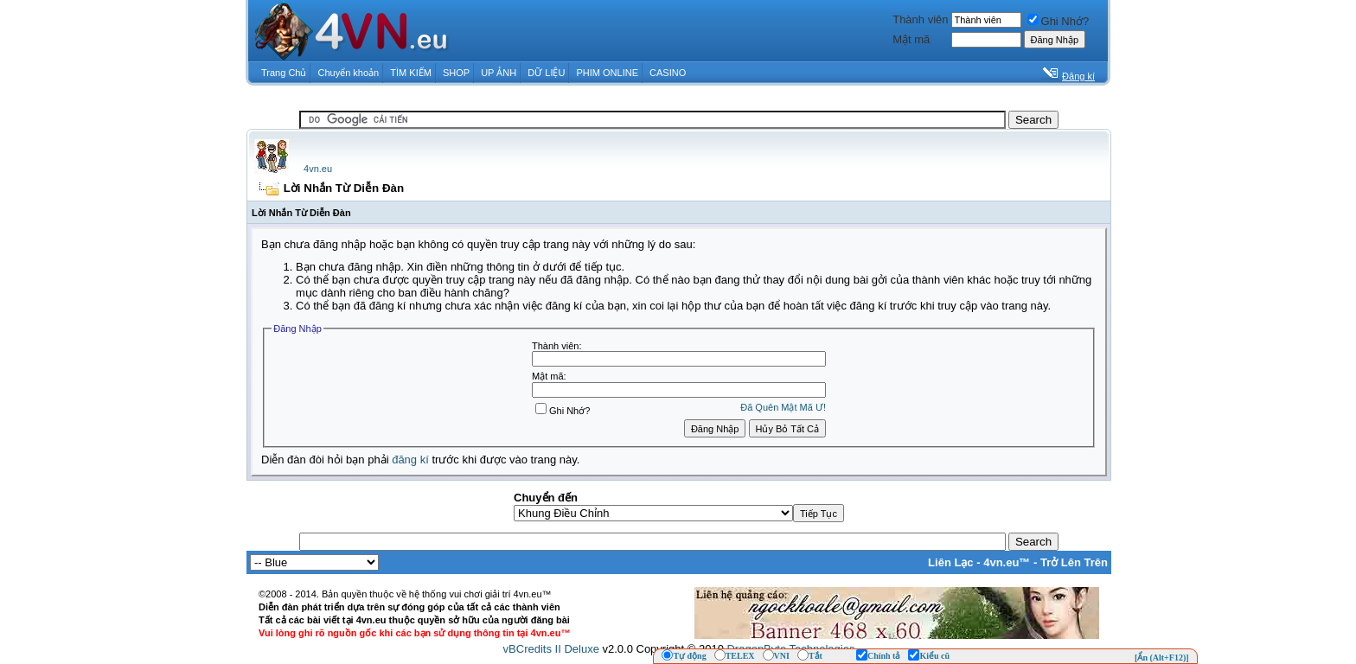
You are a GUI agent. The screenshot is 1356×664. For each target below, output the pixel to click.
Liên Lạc (951, 562)
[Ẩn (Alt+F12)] (1162, 657)
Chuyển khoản (349, 72)
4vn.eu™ (1006, 562)
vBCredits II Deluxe (551, 648)
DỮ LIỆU (546, 72)
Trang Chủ (283, 72)
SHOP (456, 72)
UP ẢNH (498, 72)
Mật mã (911, 39)
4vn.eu (318, 168)
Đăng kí (1078, 76)
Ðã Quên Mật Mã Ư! (783, 407)
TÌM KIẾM (411, 72)
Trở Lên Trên (1074, 562)
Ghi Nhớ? (1058, 21)
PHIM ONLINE (607, 72)
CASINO (667, 72)
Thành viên (920, 19)
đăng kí (410, 459)
